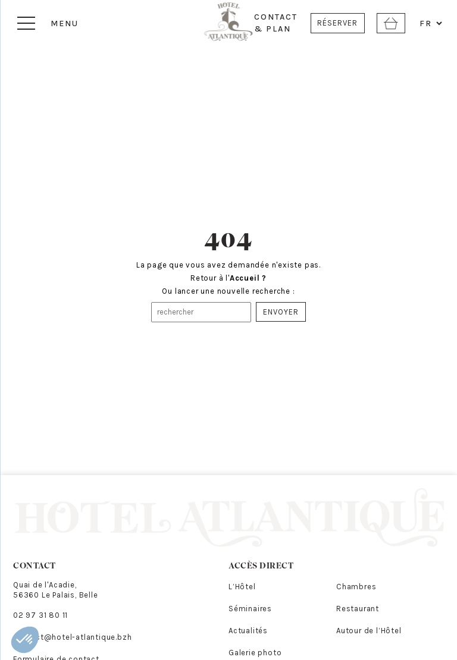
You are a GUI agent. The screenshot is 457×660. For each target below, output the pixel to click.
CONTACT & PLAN (276, 23)
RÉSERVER (337, 22)
